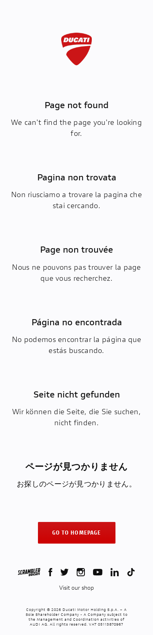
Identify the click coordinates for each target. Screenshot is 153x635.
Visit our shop (76, 587)
